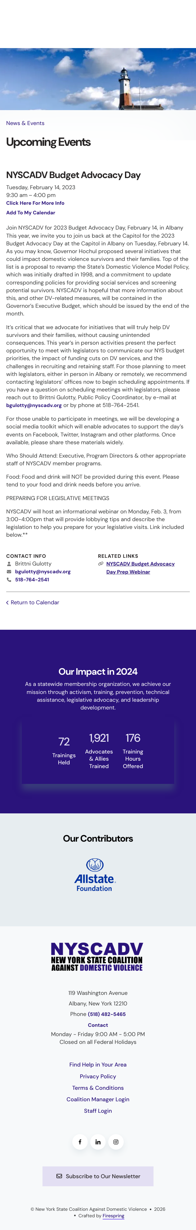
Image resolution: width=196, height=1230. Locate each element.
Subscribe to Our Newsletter (98, 1176)
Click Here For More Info (35, 203)
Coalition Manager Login (98, 1099)
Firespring (113, 1216)
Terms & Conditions (98, 1088)
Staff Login (98, 1111)
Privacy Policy (98, 1076)
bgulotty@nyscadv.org (34, 405)
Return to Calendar (35, 602)
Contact (98, 1025)
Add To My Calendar (30, 213)
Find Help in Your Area (98, 1064)
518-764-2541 (32, 580)
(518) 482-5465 (107, 1014)
